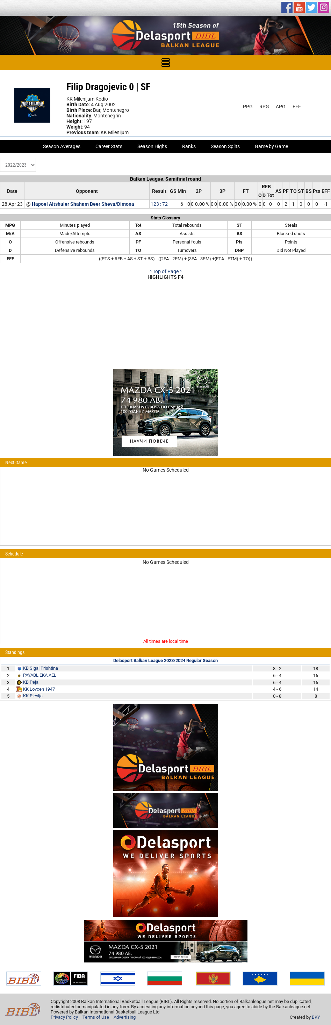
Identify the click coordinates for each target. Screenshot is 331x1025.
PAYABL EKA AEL (39, 675)
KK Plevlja (33, 695)
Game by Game (271, 146)
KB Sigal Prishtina (40, 668)
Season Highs (152, 146)
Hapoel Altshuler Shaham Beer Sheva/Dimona (83, 204)
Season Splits (225, 146)
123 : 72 (159, 204)
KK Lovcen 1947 (39, 689)
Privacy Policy (64, 1017)
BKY (316, 1017)
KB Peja (30, 682)
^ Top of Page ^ (166, 271)
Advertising (125, 1017)
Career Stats (108, 146)
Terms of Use (95, 1017)
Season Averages (61, 146)
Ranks (189, 146)
